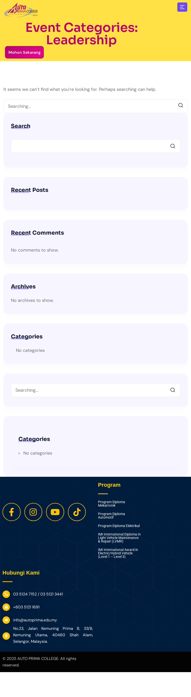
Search (20, 126)
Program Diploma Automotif (111, 515)
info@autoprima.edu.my (35, 620)
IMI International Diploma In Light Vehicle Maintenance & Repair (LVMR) (119, 538)
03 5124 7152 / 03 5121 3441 (38, 594)
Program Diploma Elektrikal (119, 526)
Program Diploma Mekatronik (111, 503)
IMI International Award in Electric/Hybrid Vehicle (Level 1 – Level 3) (118, 553)
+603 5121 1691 (26, 607)
